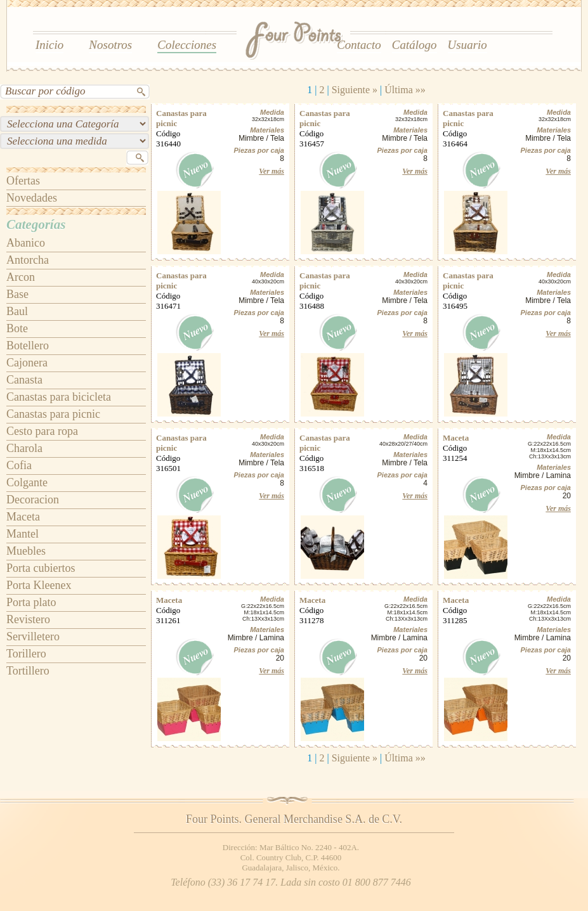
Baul (17, 311)
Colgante (27, 482)
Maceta (23, 516)
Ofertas (23, 180)
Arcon (20, 277)
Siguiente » (354, 89)
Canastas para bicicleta (58, 397)
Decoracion (32, 499)
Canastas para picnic (53, 414)
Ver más (271, 171)
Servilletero (33, 636)
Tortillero (27, 670)
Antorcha (27, 260)
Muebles (26, 551)
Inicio (49, 44)
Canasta (24, 379)
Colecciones (186, 44)
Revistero (28, 619)
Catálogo (414, 44)
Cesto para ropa (42, 431)
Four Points (295, 41)
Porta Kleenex (38, 585)
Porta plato (31, 602)
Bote (17, 328)
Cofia (19, 465)
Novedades (31, 197)
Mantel (22, 533)
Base (17, 294)
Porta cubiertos (40, 568)
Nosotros (110, 44)
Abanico (25, 242)
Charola (24, 448)
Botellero (27, 345)
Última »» (404, 89)
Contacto (359, 44)
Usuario (467, 44)
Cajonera (27, 362)
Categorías (35, 224)
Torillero (26, 653)
